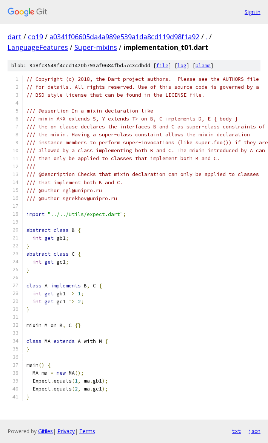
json (254, 431)
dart (15, 36)
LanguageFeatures (38, 47)
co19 (35, 36)
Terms (87, 431)
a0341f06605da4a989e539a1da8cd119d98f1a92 (124, 36)
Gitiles (45, 431)
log (181, 65)
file (162, 65)
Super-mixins (95, 47)
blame (203, 65)
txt (236, 431)
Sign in (252, 11)
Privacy (66, 431)
